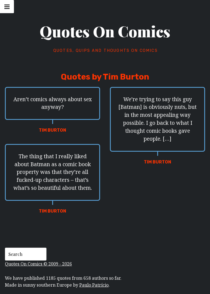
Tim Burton (52, 130)
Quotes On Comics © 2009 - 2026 (38, 264)
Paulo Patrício (94, 285)
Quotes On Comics (105, 31)
